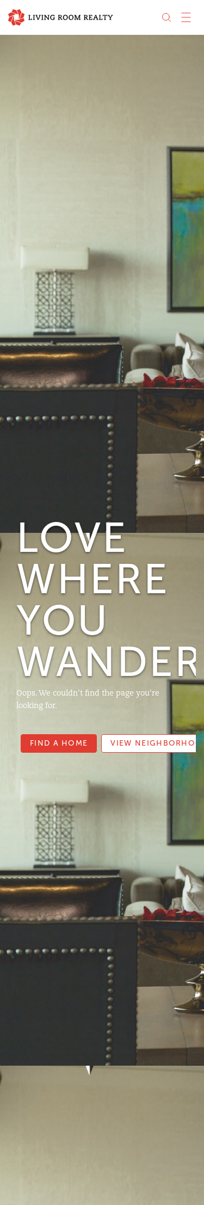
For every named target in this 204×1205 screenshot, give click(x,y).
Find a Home (59, 743)
